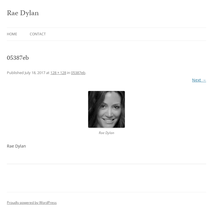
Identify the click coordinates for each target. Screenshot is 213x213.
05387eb (78, 72)
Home (12, 34)
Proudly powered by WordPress (32, 202)
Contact (38, 34)
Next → (199, 80)
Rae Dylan (23, 13)
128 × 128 (58, 72)
